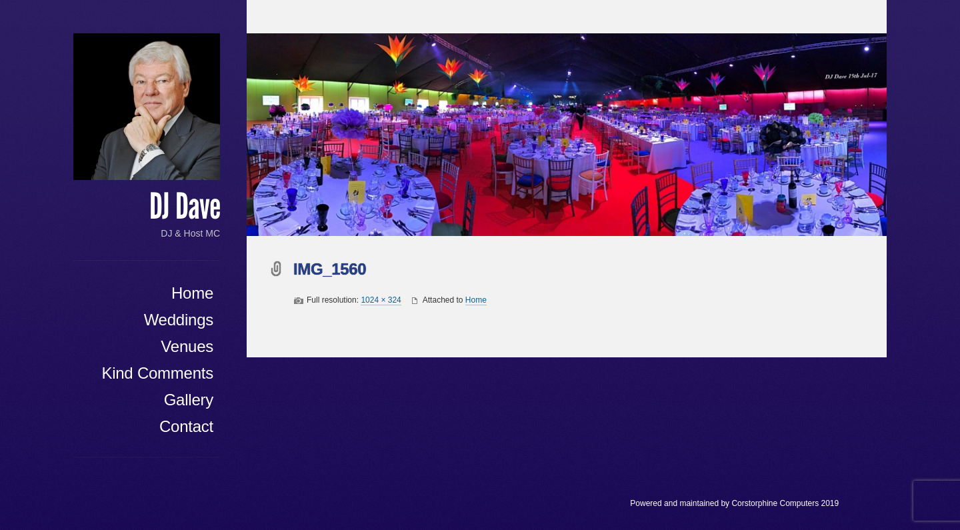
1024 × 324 (381, 300)
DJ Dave (184, 206)
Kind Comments (157, 373)
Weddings (178, 320)
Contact (186, 426)
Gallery (188, 400)
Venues (187, 346)
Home (192, 293)
